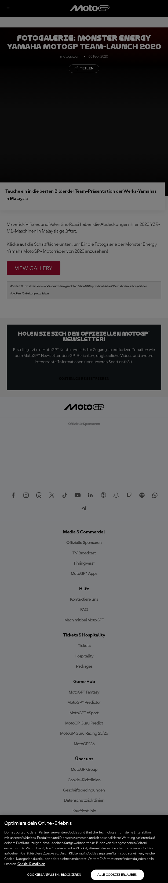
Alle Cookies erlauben (117, 875)
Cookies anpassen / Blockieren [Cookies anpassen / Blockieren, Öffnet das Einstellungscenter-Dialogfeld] (54, 875)
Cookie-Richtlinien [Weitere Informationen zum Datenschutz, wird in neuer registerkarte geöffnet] (31, 864)
